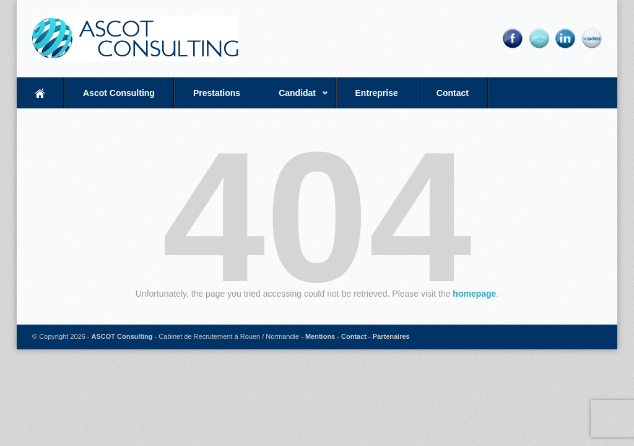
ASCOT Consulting (122, 336)
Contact (452, 93)
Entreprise (376, 93)
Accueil (40, 92)
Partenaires (391, 336)
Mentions (320, 336)
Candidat (294, 98)
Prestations (216, 93)
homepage (474, 294)
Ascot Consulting (119, 93)
